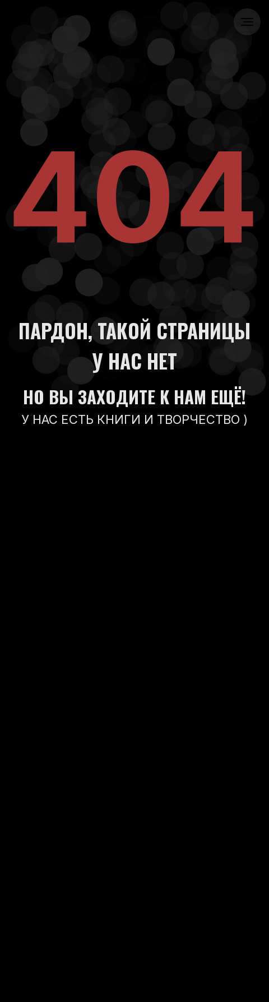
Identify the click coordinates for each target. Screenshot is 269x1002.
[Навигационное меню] (247, 22)
